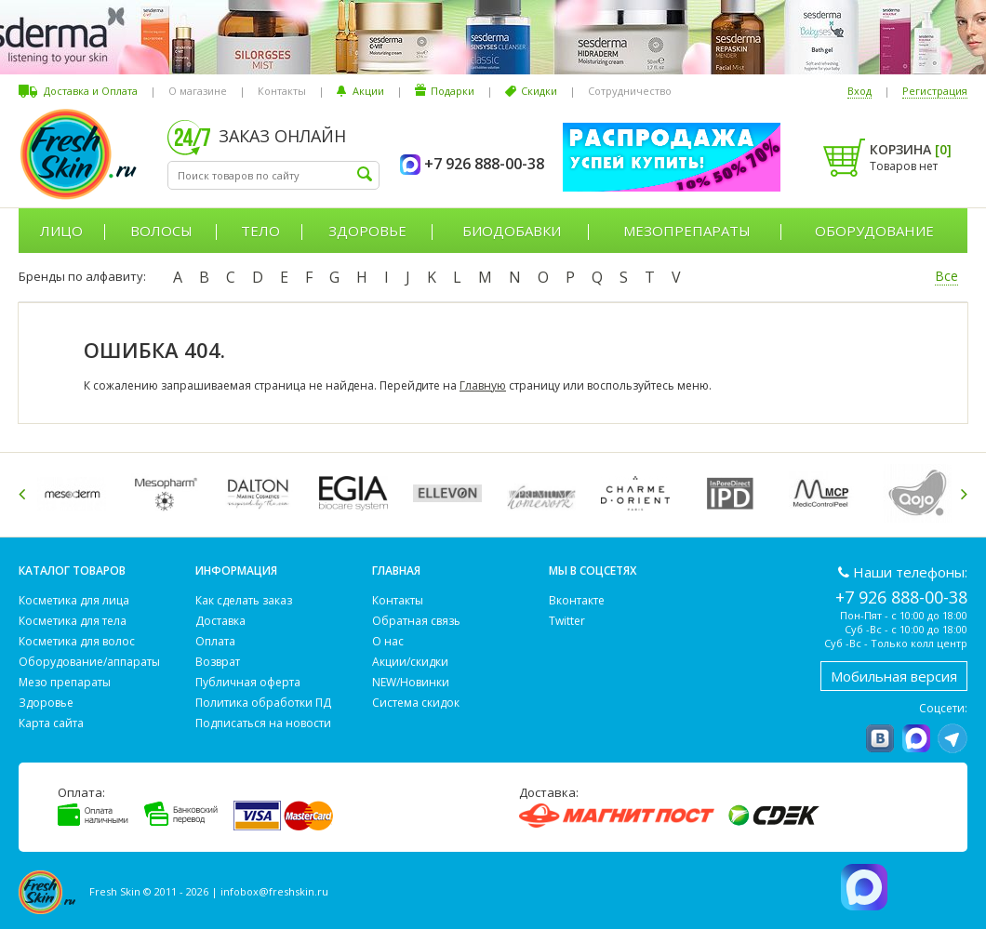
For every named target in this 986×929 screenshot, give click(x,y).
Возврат (217, 662)
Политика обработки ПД (263, 702)
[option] (75, 493)
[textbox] (273, 175)
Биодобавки (511, 230)
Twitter (567, 621)
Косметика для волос (77, 641)
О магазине (197, 91)
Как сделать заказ (243, 600)
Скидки (539, 91)
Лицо (61, 230)
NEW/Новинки (410, 682)
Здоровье (367, 230)
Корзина (911, 149)
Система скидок (416, 702)
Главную (483, 385)
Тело (260, 230)
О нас (388, 641)
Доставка (220, 621)
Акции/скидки (410, 662)
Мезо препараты (65, 682)
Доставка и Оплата (91, 91)
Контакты (282, 91)
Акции (368, 91)
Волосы (161, 230)
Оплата (215, 641)
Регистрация (934, 91)
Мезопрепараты (687, 230)
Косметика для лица (74, 600)
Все (946, 276)
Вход (859, 91)
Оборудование (874, 230)
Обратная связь (416, 621)
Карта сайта (51, 723)
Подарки (452, 91)
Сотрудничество (630, 91)
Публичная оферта (247, 682)
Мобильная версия (894, 676)
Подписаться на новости (263, 723)
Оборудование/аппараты (89, 662)
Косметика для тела (73, 621)
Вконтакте (577, 600)
